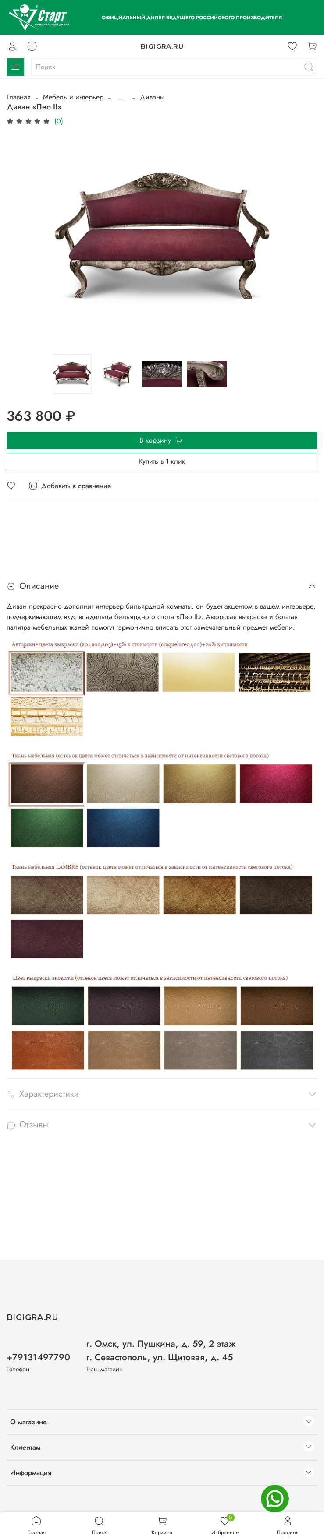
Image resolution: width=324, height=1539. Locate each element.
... (121, 97)
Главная (19, 97)
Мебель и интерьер (73, 97)
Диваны (152, 97)
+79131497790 (38, 1357)
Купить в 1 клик (162, 461)
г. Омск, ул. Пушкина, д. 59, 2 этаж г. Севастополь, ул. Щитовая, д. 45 (161, 1350)
